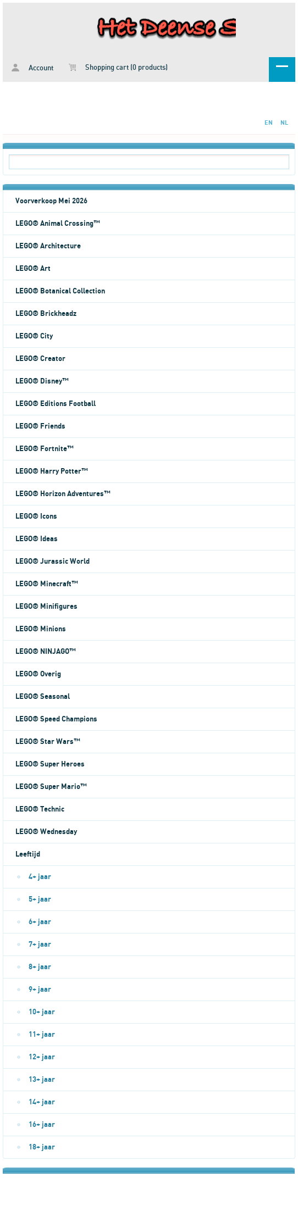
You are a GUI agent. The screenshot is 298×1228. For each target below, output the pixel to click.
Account (32, 68)
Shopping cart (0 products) (118, 67)
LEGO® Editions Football (55, 404)
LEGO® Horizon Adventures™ (63, 494)
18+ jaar (42, 1147)
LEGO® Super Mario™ (51, 787)
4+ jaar (40, 877)
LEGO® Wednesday (46, 832)
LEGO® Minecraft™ (46, 584)
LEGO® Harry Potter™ (51, 471)
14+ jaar (42, 1102)
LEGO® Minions (40, 629)
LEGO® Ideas (36, 539)
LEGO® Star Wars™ (47, 742)
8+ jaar (40, 967)
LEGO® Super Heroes (50, 764)
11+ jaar (42, 1034)
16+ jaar (42, 1125)
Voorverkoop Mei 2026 (51, 201)
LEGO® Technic (39, 809)
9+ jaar (40, 989)
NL (284, 123)
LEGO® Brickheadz (45, 314)
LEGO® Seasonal (42, 697)
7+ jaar (40, 944)
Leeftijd (27, 854)
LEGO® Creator (40, 359)
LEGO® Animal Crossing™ (57, 223)
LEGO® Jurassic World (52, 561)
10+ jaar (42, 1012)
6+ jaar (40, 922)
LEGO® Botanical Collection (60, 291)
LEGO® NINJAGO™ (45, 651)
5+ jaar (40, 899)
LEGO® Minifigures (46, 606)
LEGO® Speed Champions (56, 719)
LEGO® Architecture (48, 246)
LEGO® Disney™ (42, 381)
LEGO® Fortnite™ (44, 449)
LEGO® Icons (36, 516)
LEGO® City (34, 336)
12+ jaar (42, 1057)
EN (268, 123)
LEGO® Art (33, 269)
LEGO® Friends (40, 426)
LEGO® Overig (38, 674)
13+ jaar (42, 1079)
